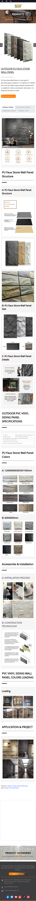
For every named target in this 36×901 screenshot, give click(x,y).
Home (3, 17)
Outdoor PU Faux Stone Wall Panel (17, 19)
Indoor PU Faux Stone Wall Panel (17, 786)
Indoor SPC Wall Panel (12, 788)
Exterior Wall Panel (25, 17)
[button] (34, 45)
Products (11, 17)
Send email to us (9, 96)
